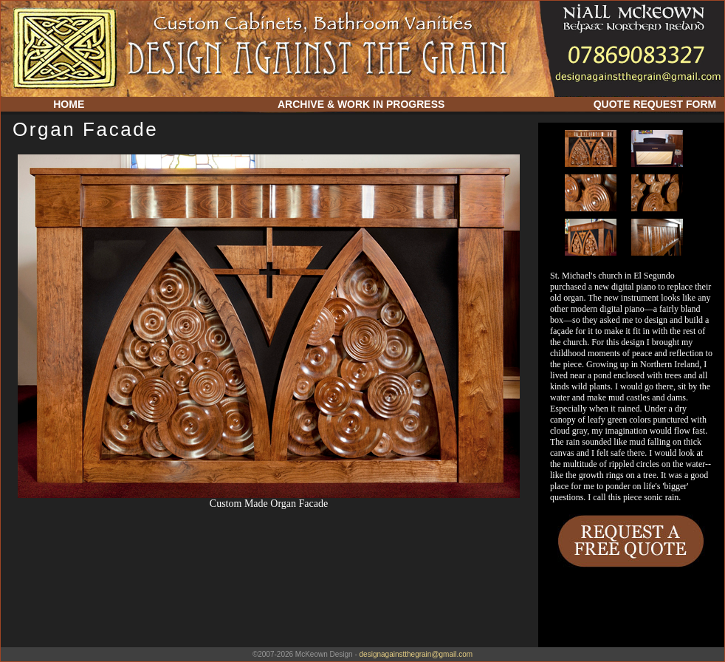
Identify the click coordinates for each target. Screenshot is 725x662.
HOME (68, 104)
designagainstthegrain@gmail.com (416, 654)
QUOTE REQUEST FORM (655, 104)
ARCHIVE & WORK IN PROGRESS (361, 104)
